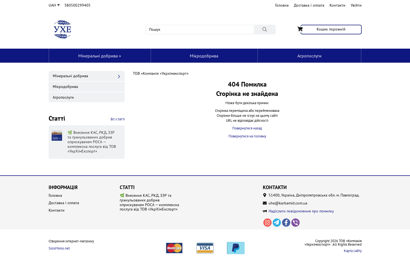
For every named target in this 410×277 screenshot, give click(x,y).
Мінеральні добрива (99, 56)
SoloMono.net (59, 248)
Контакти (337, 5)
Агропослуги (309, 56)
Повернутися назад (247, 128)
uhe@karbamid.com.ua (288, 203)
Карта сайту (353, 250)
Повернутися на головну (247, 136)
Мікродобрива (204, 56)
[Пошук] (265, 29)
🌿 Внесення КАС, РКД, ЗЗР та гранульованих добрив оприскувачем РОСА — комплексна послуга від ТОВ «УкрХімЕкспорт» (149, 202)
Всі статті (118, 119)
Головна (282, 5)
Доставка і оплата (309, 5)
